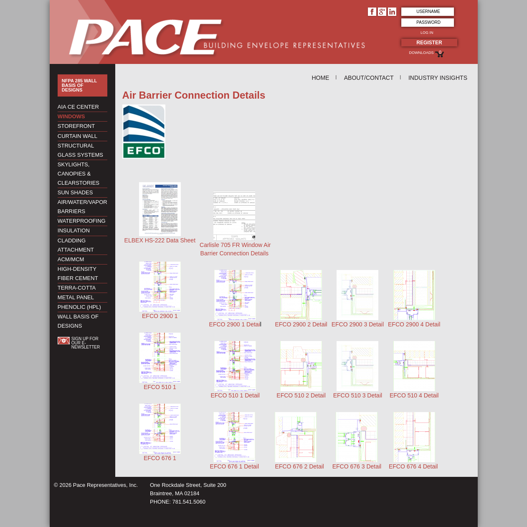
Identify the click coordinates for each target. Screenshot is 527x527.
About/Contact (369, 77)
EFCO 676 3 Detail (357, 466)
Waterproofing (82, 221)
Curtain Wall (77, 136)
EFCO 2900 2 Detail (301, 324)
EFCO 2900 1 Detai (234, 324)
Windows (71, 116)
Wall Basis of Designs (78, 321)
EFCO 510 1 (160, 387)
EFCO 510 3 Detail (358, 395)
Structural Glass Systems (80, 150)
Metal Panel (76, 297)
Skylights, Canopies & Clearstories (78, 173)
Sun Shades (75, 192)
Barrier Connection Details (234, 253)
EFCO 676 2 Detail (299, 466)
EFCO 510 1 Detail (235, 395)
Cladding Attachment (76, 245)
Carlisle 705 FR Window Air (235, 245)
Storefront (76, 126)
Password (428, 22)
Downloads (421, 53)
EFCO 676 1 (160, 458)
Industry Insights (437, 77)
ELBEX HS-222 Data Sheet (159, 240)
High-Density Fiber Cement (78, 273)
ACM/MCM (71, 259)
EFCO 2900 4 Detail (414, 324)
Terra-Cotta (77, 288)
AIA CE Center (78, 107)
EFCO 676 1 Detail (234, 466)
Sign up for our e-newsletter (85, 343)
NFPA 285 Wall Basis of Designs (79, 85)
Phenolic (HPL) (79, 307)
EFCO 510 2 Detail (301, 395)
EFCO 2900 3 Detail (358, 324)
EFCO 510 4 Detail (414, 395)
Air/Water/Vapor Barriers (82, 206)
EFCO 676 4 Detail (413, 466)
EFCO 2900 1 (160, 316)
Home (320, 77)
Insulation (74, 230)
